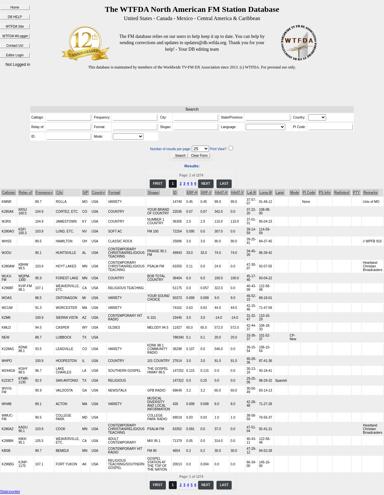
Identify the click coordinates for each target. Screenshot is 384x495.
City (59, 192)
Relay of (25, 192)
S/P (85, 192)
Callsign (8, 192)
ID (175, 192)
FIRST (158, 183)
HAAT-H (221, 192)
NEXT (205, 183)
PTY (356, 192)
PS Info (324, 192)
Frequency (44, 192)
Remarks (370, 192)
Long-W (266, 192)
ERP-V (206, 192)
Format (114, 192)
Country (98, 192)
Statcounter (10, 491)
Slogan (153, 192)
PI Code (309, 192)
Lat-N (251, 192)
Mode (294, 192)
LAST (224, 183)
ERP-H (192, 192)
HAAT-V (237, 192)
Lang (280, 192)
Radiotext (341, 192)
